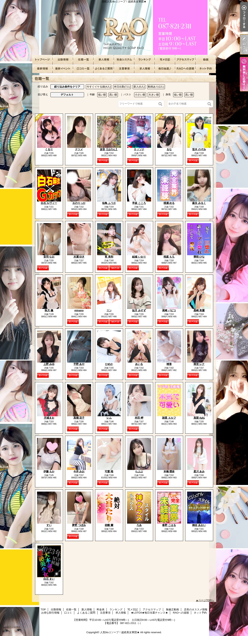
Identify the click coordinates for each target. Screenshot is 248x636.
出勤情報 (63, 59)
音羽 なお (49, 256)
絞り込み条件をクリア (67, 86)
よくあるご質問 (103, 68)
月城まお (49, 417)
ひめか (109, 364)
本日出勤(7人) (122, 86)
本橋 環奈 (169, 471)
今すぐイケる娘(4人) (99, 86)
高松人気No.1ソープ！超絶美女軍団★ (124, 27)
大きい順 (154, 94)
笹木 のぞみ (199, 149)
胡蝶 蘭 (109, 525)
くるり (49, 149)
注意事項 (124, 68)
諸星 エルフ (169, 417)
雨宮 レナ (199, 364)
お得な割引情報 (63, 68)
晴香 (169, 364)
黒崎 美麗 (199, 310)
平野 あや (79, 364)
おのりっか (78, 203)
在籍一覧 (83, 59)
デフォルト (67, 94)
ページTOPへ (206, 600)
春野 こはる (169, 525)
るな (169, 149)
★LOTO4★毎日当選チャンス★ (165, 68)
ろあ (139, 525)
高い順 (113, 94)
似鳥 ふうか (109, 203)
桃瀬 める (169, 203)
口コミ (83, 68)
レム (109, 417)
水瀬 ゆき (79, 256)
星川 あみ (199, 471)
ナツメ (79, 149)
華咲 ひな (199, 256)
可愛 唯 (109, 471)
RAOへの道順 (185, 68)
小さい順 (140, 94)
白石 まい (49, 578)
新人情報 (103, 59)
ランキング (144, 59)
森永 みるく (199, 203)
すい (49, 525)
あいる (139, 364)
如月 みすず (139, 310)
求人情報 (144, 68)
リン (109, 310)
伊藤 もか (49, 471)
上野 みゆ (49, 364)
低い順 (102, 94)
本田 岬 (139, 417)
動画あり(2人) (156, 86)
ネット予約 (206, 68)
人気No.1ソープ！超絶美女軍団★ (119, 632)
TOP (42, 59)
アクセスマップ (185, 59)
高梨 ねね (199, 417)
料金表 (124, 59)
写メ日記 (165, 59)
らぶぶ (139, 471)
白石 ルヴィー (49, 203)
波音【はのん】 (109, 149)
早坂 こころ (139, 203)
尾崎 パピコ (169, 310)
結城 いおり (139, 256)
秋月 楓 (49, 310)
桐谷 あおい (199, 525)
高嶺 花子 (79, 417)
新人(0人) (139, 86)
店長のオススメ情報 (42, 68)
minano (78, 310)
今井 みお (79, 471)
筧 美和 (109, 256)
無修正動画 (206, 59)
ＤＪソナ (139, 149)
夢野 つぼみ (79, 525)
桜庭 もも (169, 256)
